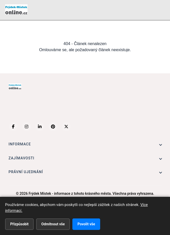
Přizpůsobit (19, 224)
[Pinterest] (53, 126)
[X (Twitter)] (66, 126)
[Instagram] (26, 126)
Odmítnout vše (53, 224)
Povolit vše (86, 224)
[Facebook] (13, 126)
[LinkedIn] (39, 126)
